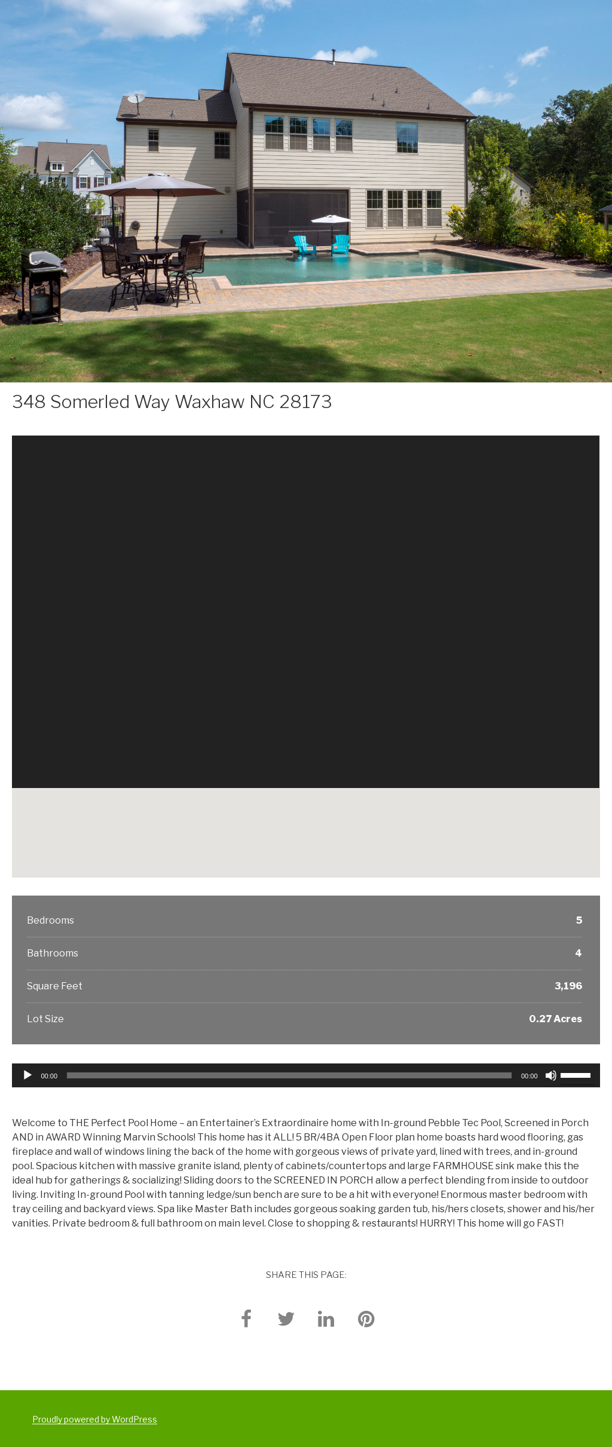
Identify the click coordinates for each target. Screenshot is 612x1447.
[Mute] (551, 1075)
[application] (305, 1075)
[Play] (27, 1075)
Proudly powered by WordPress (94, 1419)
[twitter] (286, 1318)
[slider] (289, 1075)
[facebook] (246, 1318)
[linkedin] (326, 1318)
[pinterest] (366, 1318)
